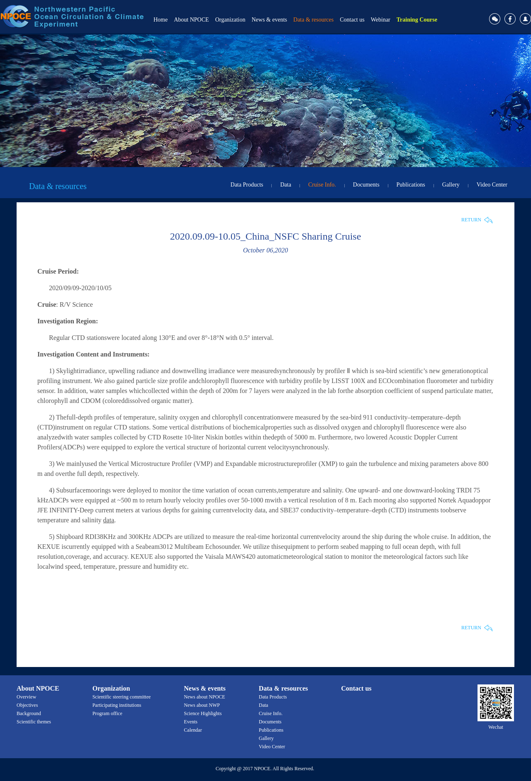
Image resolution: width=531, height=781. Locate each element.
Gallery (451, 185)
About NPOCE (191, 20)
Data (285, 185)
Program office (107, 713)
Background (29, 713)
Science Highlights (203, 713)
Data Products (247, 185)
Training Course (417, 20)
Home (160, 20)
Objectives (27, 705)
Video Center (492, 185)
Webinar (380, 20)
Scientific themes (34, 722)
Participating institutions (117, 705)
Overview (26, 697)
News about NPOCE (204, 697)
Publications (411, 185)
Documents (366, 185)
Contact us (352, 20)
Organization (230, 20)
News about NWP (202, 705)
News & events (269, 20)
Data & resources (313, 20)
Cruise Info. (322, 185)
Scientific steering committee (122, 697)
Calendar (193, 730)
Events (190, 722)
